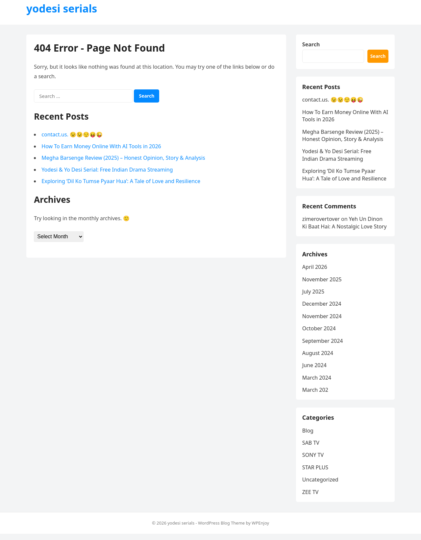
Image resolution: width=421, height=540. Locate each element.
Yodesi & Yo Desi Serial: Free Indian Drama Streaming (107, 170)
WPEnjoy (260, 529)
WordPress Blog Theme (221, 529)
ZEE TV (311, 497)
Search (311, 44)
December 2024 (322, 308)
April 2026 (315, 271)
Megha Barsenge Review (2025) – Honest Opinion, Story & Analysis (124, 158)
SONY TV (313, 460)
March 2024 (317, 382)
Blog (308, 436)
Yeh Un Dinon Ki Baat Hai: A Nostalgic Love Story (345, 225)
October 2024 (319, 332)
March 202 (316, 394)
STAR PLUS (316, 473)
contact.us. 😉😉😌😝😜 (72, 135)
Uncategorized (321, 485)
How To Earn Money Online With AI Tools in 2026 (101, 146)
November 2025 (322, 283)
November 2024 (322, 320)
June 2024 (315, 369)
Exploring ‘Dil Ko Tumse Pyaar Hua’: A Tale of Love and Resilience (121, 181)
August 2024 (318, 357)
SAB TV (311, 448)
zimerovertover (321, 221)
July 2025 (314, 295)
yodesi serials (61, 8)
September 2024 (323, 345)
